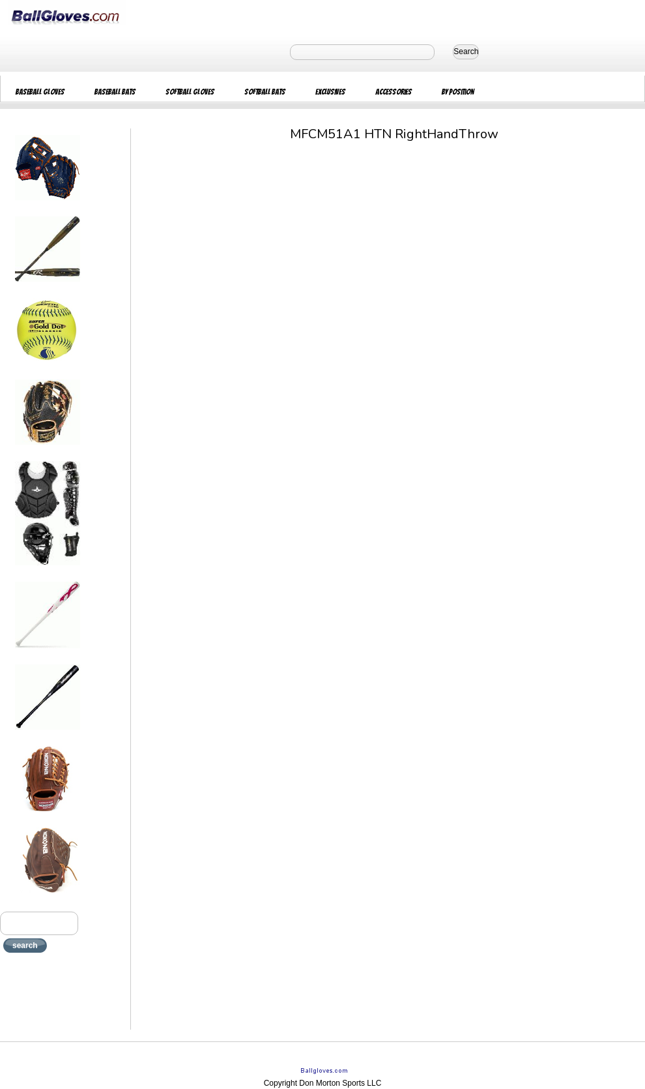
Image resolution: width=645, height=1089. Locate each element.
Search (465, 51)
